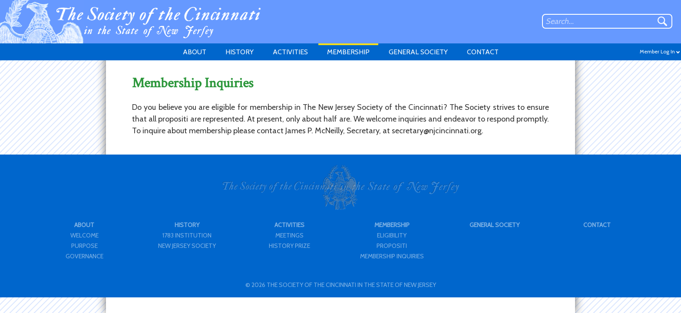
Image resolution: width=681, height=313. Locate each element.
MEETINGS (289, 235)
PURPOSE (84, 246)
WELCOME (84, 235)
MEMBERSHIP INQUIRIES (392, 256)
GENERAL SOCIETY (418, 52)
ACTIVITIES (290, 52)
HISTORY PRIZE (289, 246)
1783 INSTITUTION (187, 235)
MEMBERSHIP (348, 52)
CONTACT (483, 52)
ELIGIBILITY (392, 235)
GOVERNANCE (84, 256)
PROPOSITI (392, 246)
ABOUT (194, 52)
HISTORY (239, 52)
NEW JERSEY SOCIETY (187, 246)
